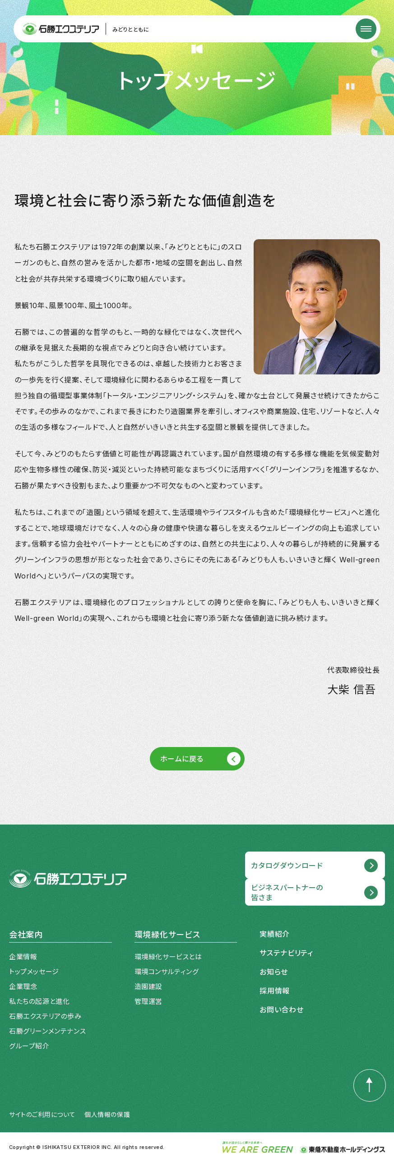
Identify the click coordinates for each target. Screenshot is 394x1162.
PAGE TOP (364, 1072)
